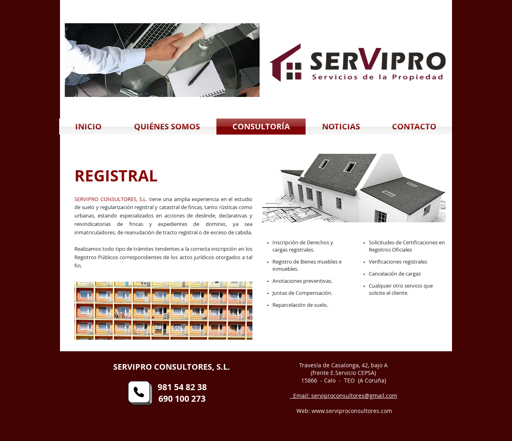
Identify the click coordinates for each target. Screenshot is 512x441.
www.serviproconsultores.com (352, 411)
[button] (162, 60)
